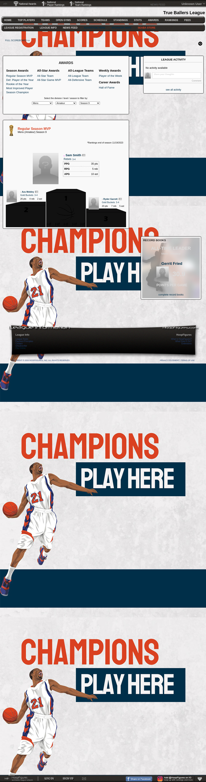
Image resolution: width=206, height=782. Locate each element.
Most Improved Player (19, 88)
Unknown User (192, 4)
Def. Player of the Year (20, 79)
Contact (18, 343)
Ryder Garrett (110, 199)
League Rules (21, 339)
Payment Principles (24, 341)
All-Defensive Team (80, 79)
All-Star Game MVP (49, 79)
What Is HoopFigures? (181, 339)
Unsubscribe (21, 346)
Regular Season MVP (19, 75)
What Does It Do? (183, 341)
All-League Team (78, 75)
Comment (196, 80)
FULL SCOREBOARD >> (17, 40)
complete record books (170, 294)
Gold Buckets (26, 195)
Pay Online (20, 348)
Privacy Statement (169, 360)
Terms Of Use (188, 360)
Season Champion (17, 92)
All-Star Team (45, 75)
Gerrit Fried (171, 263)
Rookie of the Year (17, 84)
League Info (22, 334)
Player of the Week (110, 75)
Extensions (186, 343)
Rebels (67, 159)
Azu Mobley (28, 192)
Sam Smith (73, 155)
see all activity (173, 89)
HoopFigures (184, 334)
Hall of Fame (107, 87)
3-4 (73, 159)
